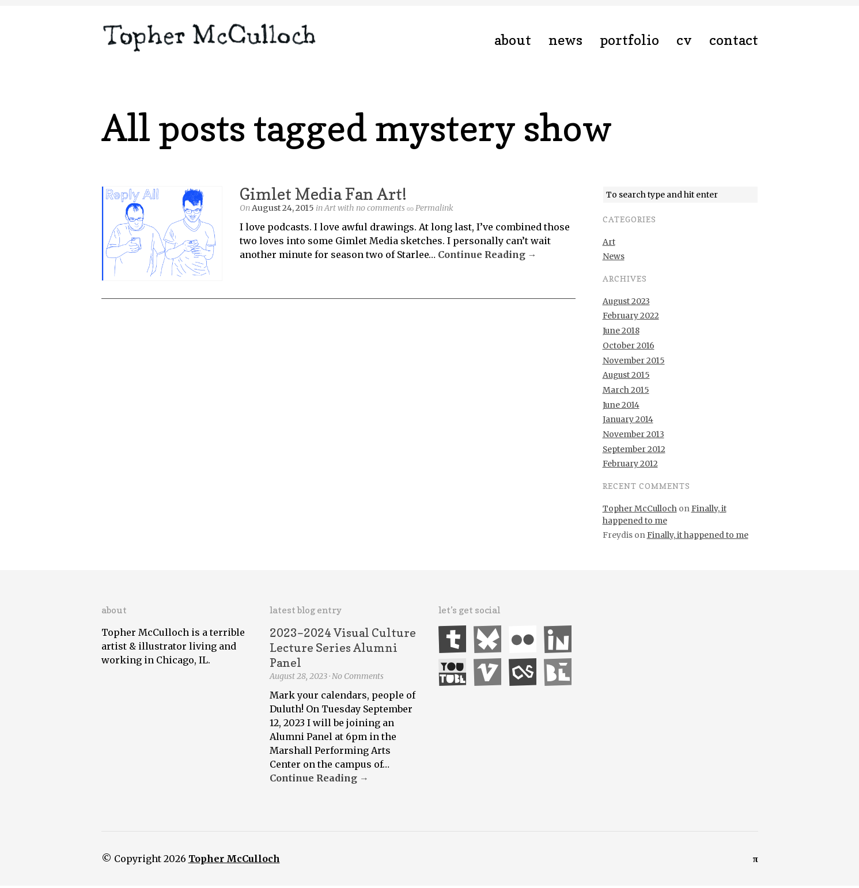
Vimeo (487, 672)
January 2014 (628, 419)
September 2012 (634, 449)
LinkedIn (558, 639)
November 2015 (634, 360)
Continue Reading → (487, 254)
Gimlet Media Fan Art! (323, 194)
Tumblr (452, 639)
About (512, 40)
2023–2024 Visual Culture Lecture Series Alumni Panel (343, 648)
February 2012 (630, 463)
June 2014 (621, 405)
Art (330, 208)
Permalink (434, 208)
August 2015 (626, 375)
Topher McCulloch (640, 508)
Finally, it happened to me (697, 535)
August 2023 (626, 301)
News (565, 40)
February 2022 (631, 315)
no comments (380, 208)
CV (684, 40)
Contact (733, 40)
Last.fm (522, 672)
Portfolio (629, 40)
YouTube (452, 672)
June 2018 (621, 330)
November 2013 (633, 434)
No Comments (358, 676)
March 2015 (626, 390)
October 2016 (628, 345)
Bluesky (487, 639)
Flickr (522, 639)
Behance (558, 672)
